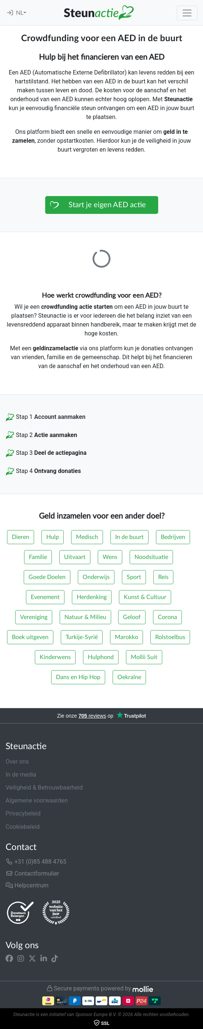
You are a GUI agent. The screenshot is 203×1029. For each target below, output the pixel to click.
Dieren (20, 537)
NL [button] (19, 13)
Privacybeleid (23, 813)
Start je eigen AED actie (107, 205)
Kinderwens (55, 657)
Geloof (132, 617)
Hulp (52, 537)
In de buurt (129, 537)
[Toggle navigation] (187, 13)
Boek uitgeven (30, 637)
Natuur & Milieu (85, 617)
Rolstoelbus (170, 637)
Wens (110, 557)
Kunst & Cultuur (145, 597)
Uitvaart (75, 557)
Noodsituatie (151, 557)
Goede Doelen (47, 577)
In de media (21, 774)
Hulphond (101, 657)
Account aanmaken (59, 416)
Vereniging (33, 617)
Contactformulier (32, 873)
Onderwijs (96, 577)
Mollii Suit (144, 657)
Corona (167, 617)
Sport (134, 577)
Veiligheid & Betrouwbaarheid (44, 787)
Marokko (126, 637)
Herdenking (92, 597)
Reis (163, 577)
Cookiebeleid (23, 826)
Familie (38, 557)
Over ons (17, 761)
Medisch (87, 537)
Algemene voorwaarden (37, 800)
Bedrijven (173, 537)
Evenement (45, 597)
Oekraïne (129, 677)
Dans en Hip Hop (78, 677)
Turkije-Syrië (82, 637)
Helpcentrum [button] (27, 885)
